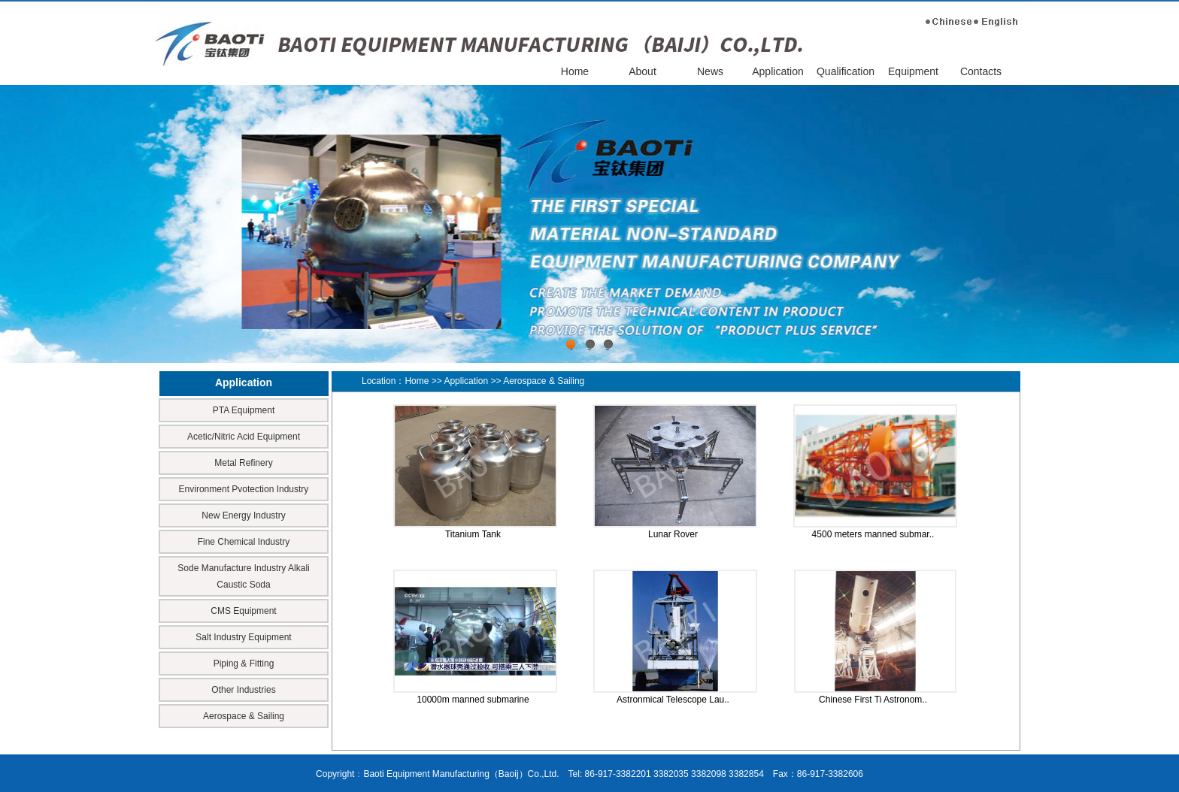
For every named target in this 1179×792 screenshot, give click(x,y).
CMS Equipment (243, 611)
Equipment (913, 71)
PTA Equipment (244, 410)
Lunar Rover (673, 534)
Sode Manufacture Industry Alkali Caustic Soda (243, 576)
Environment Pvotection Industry (244, 489)
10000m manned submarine (473, 699)
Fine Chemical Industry (244, 542)
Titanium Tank (473, 534)
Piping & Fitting (244, 663)
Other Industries (243, 690)
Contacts (981, 71)
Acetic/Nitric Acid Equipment (243, 436)
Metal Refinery (243, 463)
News (710, 71)
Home (575, 71)
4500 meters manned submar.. (873, 534)
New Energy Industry (243, 515)
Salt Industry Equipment (243, 637)
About (642, 71)
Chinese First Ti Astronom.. (873, 699)
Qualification (845, 71)
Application (778, 71)
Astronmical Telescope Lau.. (673, 699)
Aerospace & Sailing (243, 716)
